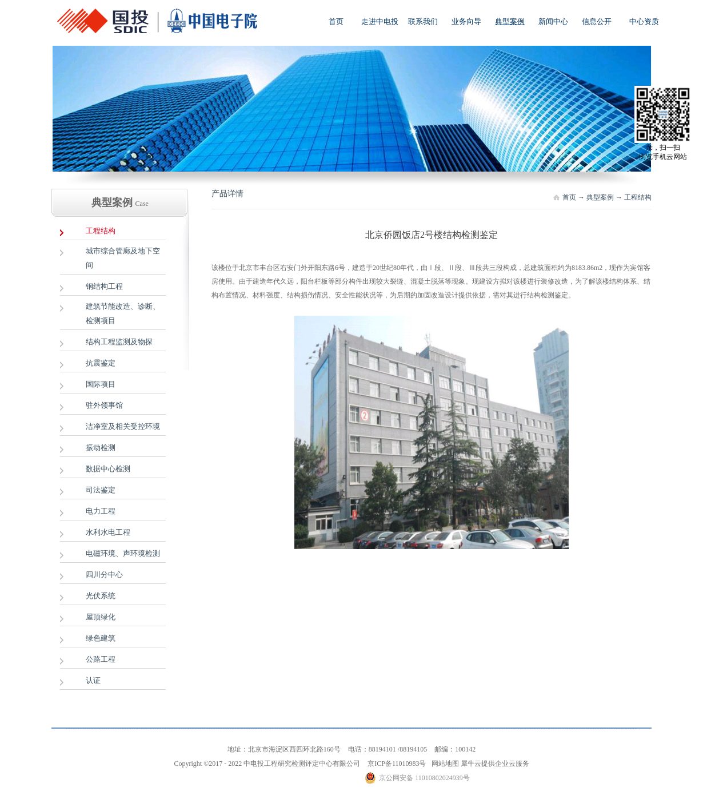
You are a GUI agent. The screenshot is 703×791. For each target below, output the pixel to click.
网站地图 (443, 764)
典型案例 (600, 197)
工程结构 (638, 197)
